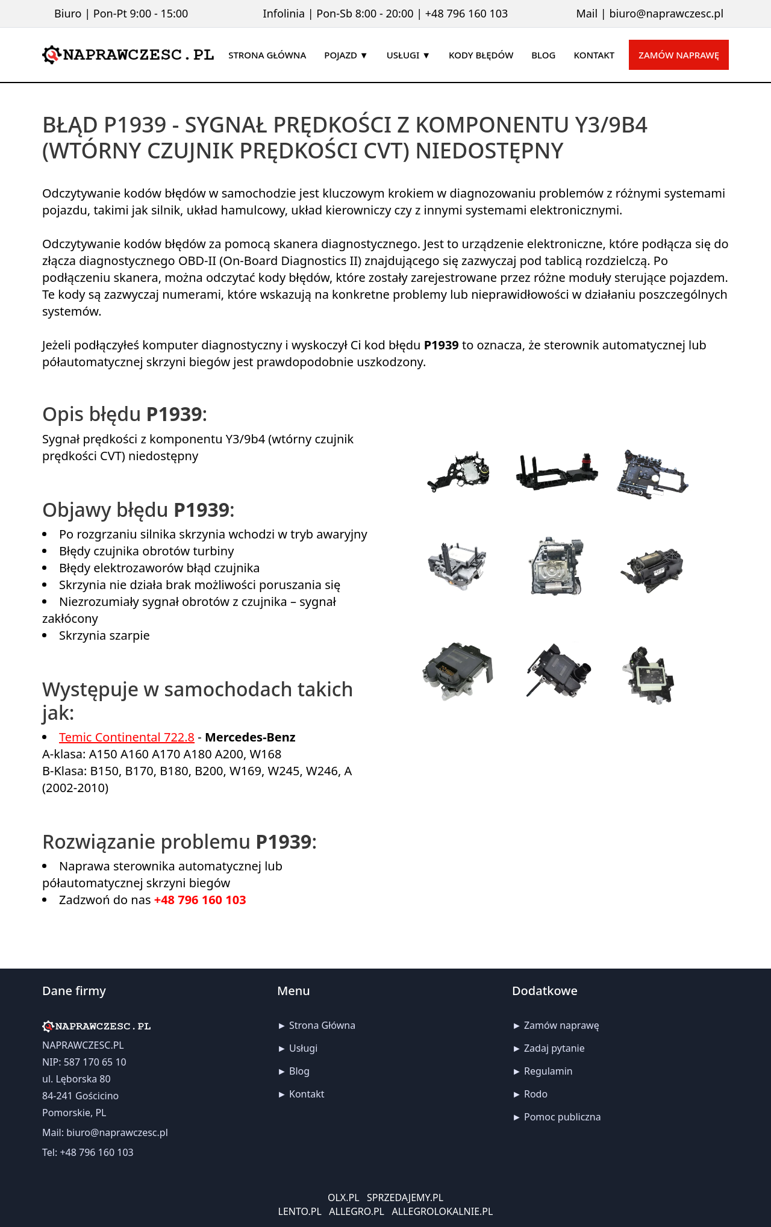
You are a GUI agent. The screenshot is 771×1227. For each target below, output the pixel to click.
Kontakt (307, 1094)
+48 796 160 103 (466, 13)
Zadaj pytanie (554, 1048)
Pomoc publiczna (562, 1116)
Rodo (536, 1094)
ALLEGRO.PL (356, 1211)
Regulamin (548, 1071)
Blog (299, 1071)
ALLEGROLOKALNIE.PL (442, 1211)
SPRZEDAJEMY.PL (405, 1197)
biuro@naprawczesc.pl (666, 13)
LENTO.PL (300, 1211)
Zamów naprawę (678, 55)
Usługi (303, 1048)
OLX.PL (344, 1197)
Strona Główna (322, 1025)
